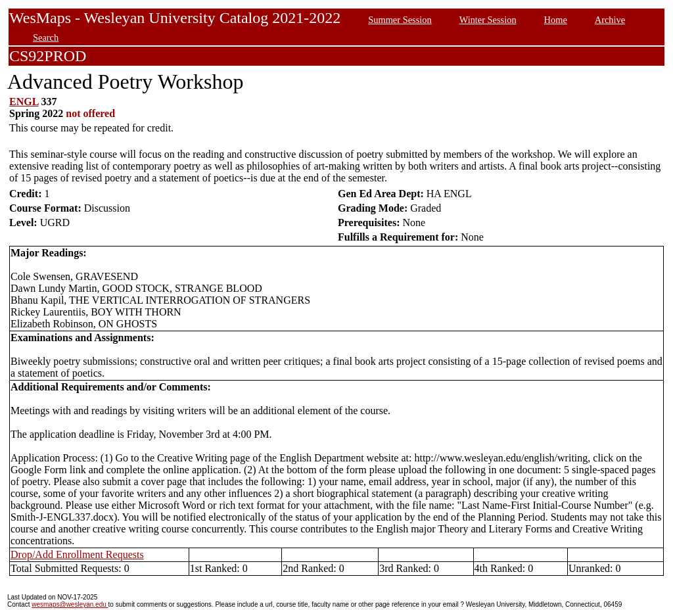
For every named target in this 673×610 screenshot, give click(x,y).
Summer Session (399, 19)
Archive (610, 19)
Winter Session (488, 19)
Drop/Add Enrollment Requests (77, 554)
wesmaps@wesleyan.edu (70, 604)
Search (45, 37)
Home (555, 19)
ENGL (23, 101)
